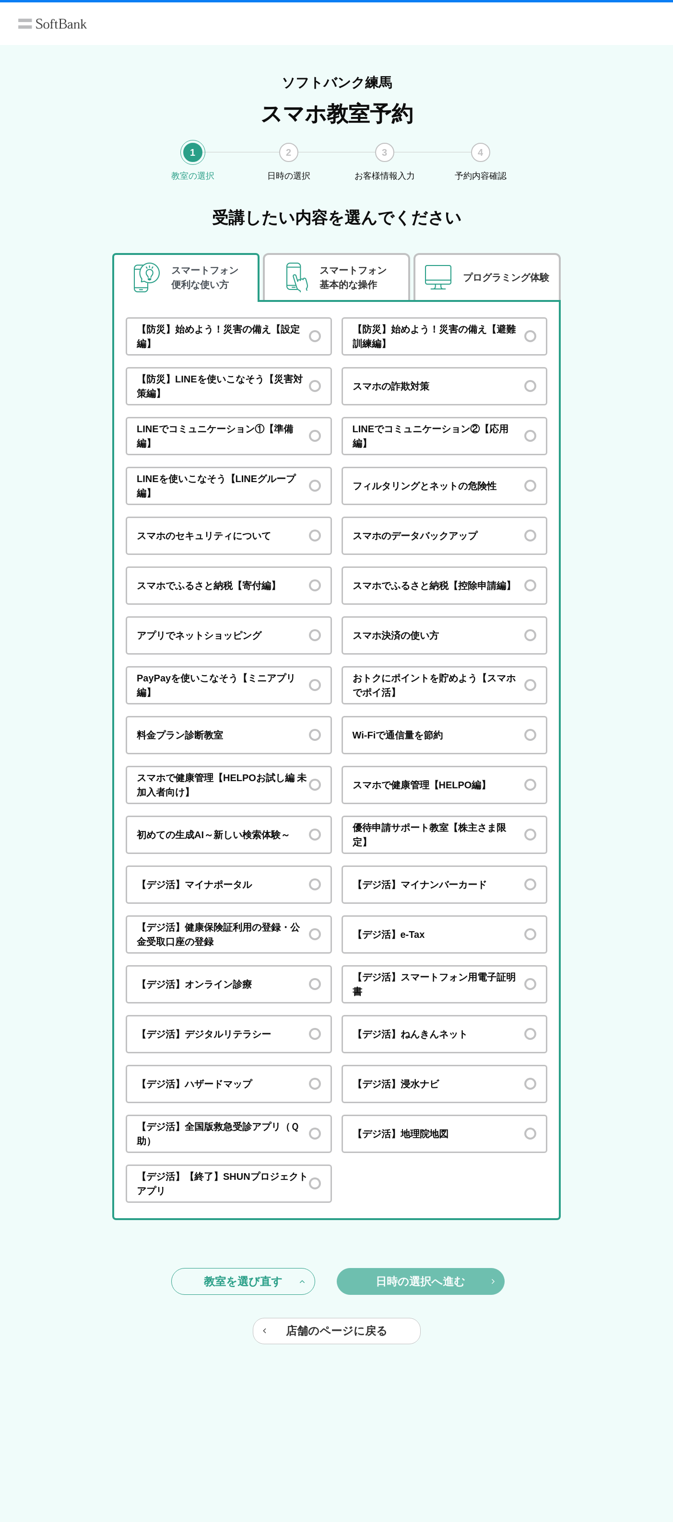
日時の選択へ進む (435, 1281)
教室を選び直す (254, 1281)
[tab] (186, 277)
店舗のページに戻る (325, 1331)
